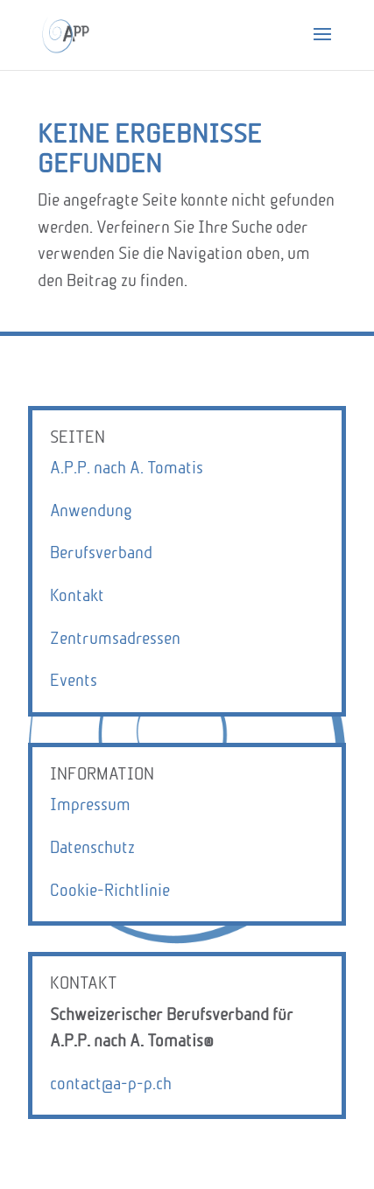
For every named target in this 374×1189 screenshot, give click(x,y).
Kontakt (77, 595)
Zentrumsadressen (115, 638)
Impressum (90, 804)
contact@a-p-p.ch (111, 1083)
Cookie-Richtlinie (110, 890)
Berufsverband (101, 552)
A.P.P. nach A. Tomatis (126, 467)
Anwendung (91, 510)
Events (73, 680)
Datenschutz (92, 847)
